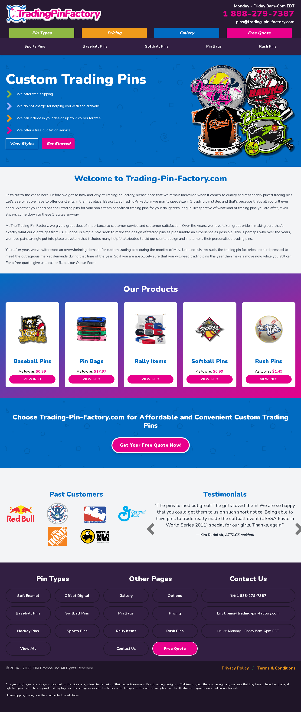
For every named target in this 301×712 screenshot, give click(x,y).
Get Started (58, 143)
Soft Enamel (28, 595)
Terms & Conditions (276, 668)
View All (28, 648)
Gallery (186, 33)
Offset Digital (77, 595)
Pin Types (42, 33)
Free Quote (259, 33)
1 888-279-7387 (258, 14)
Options (175, 595)
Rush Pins (268, 46)
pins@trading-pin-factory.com (265, 22)
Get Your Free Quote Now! (150, 445)
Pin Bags (214, 46)
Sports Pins (34, 46)
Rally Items (150, 361)
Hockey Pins (28, 631)
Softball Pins (157, 46)
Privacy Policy (235, 668)
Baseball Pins (95, 46)
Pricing (114, 33)
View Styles (22, 143)
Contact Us (126, 648)
